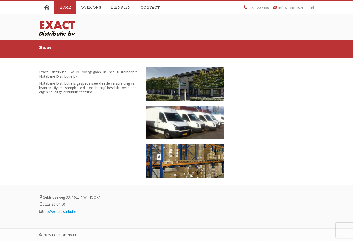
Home (65, 7)
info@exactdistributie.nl (296, 7)
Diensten (121, 7)
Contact (150, 7)
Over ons (91, 7)
